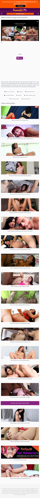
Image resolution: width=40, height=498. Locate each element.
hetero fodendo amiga (29, 95)
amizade (18, 95)
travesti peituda (26, 99)
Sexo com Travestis (9, 91)
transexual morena (14, 99)
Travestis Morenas (30, 91)
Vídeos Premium (20, 13)
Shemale (20, 91)
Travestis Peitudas (9, 95)
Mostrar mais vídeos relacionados (20, 403)
